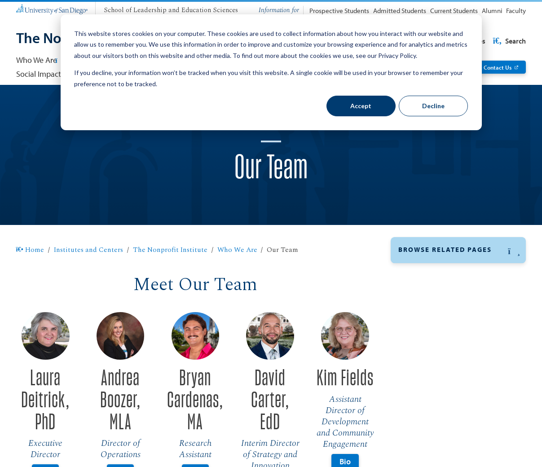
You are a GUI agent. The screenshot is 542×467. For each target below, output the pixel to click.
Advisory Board (424, 293)
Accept (360, 106)
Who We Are (237, 250)
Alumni (492, 10)
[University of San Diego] (52, 9)
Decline (433, 106)
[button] (458, 250)
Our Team (414, 273)
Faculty (516, 10)
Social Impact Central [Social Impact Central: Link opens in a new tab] (51, 74)
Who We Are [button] (40, 60)
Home (30, 250)
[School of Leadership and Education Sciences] (171, 11)
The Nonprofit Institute (170, 250)
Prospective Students (339, 10)
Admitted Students (399, 10)
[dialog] (271, 72)
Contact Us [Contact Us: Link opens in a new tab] (497, 67)
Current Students (454, 10)
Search (508, 40)
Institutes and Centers (88, 250)
